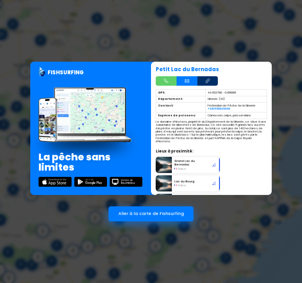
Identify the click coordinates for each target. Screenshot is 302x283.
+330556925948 (219, 109)
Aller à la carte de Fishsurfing (151, 214)
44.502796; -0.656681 (222, 92)
